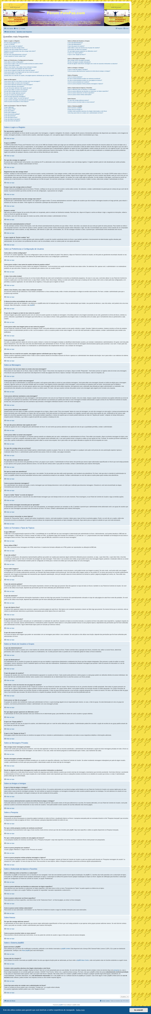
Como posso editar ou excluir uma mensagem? (17, 83)
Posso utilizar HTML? (10, 109)
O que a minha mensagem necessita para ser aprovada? (19, 99)
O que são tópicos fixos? (10, 117)
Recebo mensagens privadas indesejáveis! (79, 62)
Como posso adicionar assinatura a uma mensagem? (18, 84)
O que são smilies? (9, 110)
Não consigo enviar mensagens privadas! (79, 60)
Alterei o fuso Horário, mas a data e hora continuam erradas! (20, 67)
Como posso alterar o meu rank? (13, 73)
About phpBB (26, 950)
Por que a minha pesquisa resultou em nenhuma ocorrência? (84, 78)
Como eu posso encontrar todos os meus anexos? (81, 102)
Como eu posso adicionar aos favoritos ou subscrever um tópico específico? (88, 91)
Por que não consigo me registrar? (13, 46)
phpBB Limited (65, 948)
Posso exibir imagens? (10, 112)
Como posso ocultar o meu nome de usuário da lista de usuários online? (23, 63)
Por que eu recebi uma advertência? (14, 94)
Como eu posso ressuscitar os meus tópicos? (16, 101)
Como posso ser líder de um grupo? (77, 49)
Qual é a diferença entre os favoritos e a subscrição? (82, 89)
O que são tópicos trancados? (12, 119)
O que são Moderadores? (74, 44)
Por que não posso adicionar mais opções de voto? (18, 88)
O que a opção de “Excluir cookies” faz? (15, 56)
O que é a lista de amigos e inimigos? (78, 69)
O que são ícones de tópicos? (12, 120)
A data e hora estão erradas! (11, 65)
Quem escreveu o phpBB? (75, 107)
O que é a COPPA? (9, 44)
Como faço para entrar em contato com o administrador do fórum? (85, 113)
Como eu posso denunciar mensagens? (14, 96)
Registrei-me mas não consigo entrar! (14, 47)
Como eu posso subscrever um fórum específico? (81, 92)
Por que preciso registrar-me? (12, 42)
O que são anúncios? (10, 115)
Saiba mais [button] (80, 1010)
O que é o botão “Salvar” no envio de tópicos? (16, 98)
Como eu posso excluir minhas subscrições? (80, 94)
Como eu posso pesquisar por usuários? (78, 82)
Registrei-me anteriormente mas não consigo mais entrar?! (20, 51)
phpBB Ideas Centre (83, 960)
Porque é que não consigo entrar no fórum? (16, 49)
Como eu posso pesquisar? (75, 77)
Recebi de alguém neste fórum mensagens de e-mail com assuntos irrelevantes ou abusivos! (92, 63)
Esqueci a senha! (8, 52)
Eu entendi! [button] (138, 1010)
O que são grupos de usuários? (76, 46)
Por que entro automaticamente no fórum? (15, 54)
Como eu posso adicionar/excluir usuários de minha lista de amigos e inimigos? (89, 71)
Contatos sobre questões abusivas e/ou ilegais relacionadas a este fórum (87, 111)
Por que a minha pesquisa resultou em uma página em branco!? (85, 80)
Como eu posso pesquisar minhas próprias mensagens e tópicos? (85, 83)
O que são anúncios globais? (12, 114)
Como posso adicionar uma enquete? (14, 86)
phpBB (32, 305)
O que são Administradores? (75, 42)
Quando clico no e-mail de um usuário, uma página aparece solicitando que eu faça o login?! (29, 75)
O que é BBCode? (9, 107)
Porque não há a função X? (75, 109)
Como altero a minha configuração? (13, 62)
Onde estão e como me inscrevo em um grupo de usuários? (84, 47)
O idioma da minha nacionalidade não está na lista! (18, 68)
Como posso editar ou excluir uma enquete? (16, 89)
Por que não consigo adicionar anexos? (14, 93)
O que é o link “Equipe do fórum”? (77, 54)
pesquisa (116, 970)
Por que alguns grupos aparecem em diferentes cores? (82, 51)
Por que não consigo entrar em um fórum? (15, 91)
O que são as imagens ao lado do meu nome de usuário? (19, 70)
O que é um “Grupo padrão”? (75, 52)
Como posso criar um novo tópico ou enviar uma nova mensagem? (22, 81)
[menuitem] (16, 28)
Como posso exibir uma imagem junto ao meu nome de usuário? (21, 72)
